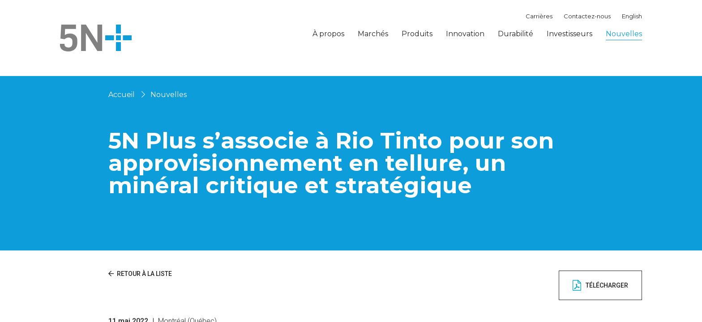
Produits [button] (417, 34)
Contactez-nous (587, 16)
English (632, 16)
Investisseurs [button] (569, 34)
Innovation (465, 34)
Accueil (121, 94)
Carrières (539, 16)
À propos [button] (328, 34)
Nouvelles (624, 34)
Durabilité (515, 34)
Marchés (373, 34)
